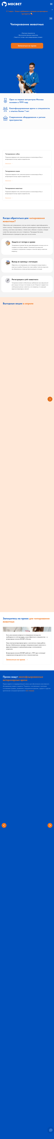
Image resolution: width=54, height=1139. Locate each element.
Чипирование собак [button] (12, 154)
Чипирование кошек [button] (12, 171)
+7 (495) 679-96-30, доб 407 (12, 1122)
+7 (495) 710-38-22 (9, 933)
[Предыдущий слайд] (4, 539)
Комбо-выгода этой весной (36, 328)
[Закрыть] (52, 10)
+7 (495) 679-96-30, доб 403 (12, 1107)
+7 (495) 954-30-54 (9, 1137)
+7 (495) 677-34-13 (9, 1062)
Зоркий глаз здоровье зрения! (15, 328)
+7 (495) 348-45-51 (9, 950)
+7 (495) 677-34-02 (9, 1045)
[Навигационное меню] (51, 4)
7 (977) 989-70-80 (9, 972)
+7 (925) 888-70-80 (9, 970)
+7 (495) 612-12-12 (8, 1092)
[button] (27, 46)
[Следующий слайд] (50, 329)
